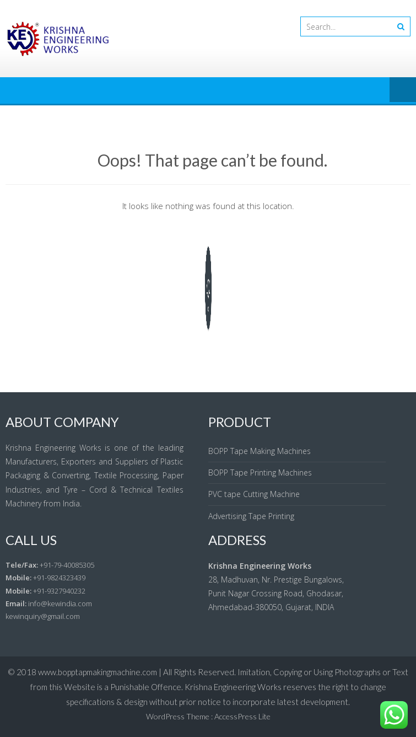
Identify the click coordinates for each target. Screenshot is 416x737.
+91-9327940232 (59, 591)
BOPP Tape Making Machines (259, 451)
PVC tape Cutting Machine (254, 494)
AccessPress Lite (242, 716)
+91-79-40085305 (67, 565)
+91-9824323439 (59, 578)
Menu (403, 90)
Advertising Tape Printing (251, 516)
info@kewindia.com (60, 603)
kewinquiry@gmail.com (43, 616)
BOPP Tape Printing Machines (260, 472)
